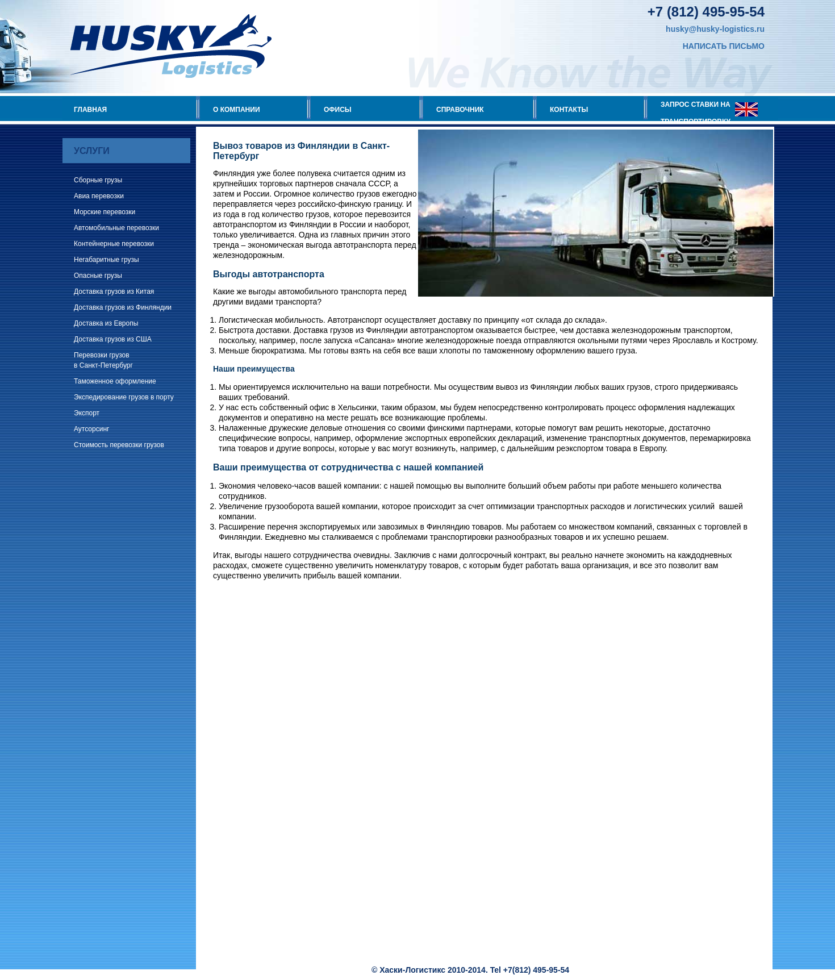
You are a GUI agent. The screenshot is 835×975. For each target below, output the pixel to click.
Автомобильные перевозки (116, 228)
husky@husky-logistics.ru (715, 29)
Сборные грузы (98, 180)
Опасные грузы (98, 276)
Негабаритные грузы (106, 260)
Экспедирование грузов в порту (124, 397)
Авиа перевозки (99, 196)
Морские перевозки (104, 212)
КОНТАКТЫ (569, 110)
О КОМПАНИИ (236, 110)
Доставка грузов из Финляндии (123, 307)
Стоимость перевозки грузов (119, 445)
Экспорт (86, 413)
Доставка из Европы (106, 323)
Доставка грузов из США (113, 339)
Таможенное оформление (115, 381)
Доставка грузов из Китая (114, 291)
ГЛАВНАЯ (90, 110)
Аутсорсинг (91, 429)
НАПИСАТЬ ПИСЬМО (724, 46)
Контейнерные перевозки (114, 244)
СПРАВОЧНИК (460, 110)
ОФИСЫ (338, 110)
